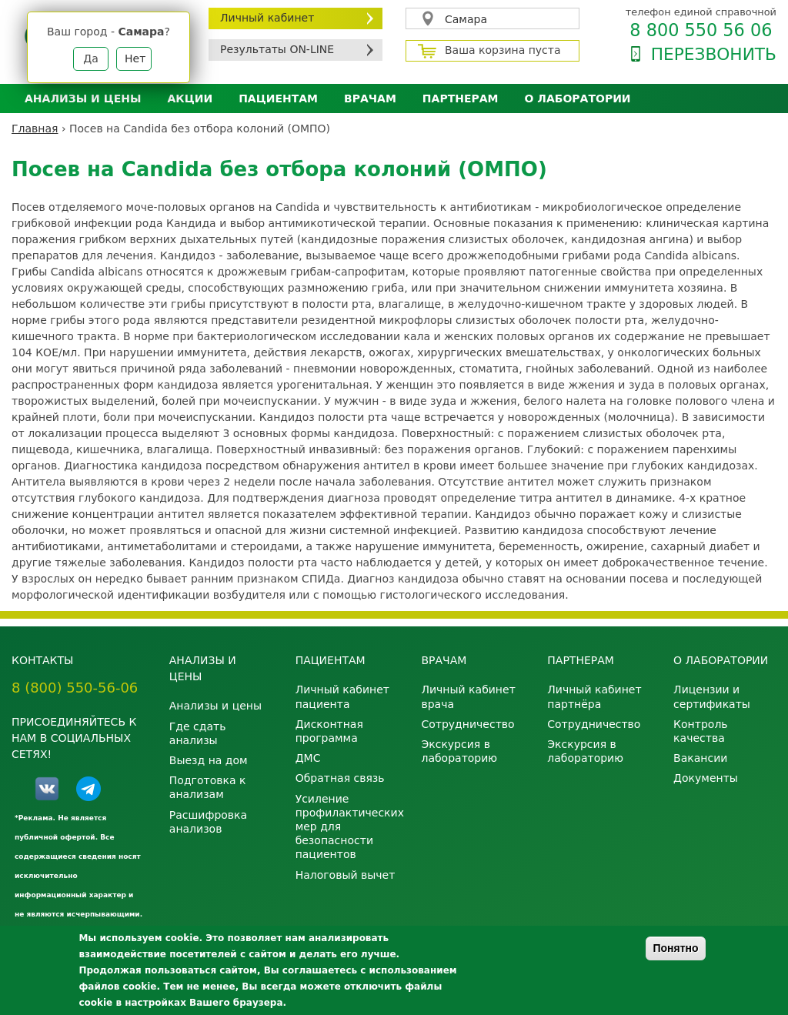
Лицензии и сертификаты (711, 696)
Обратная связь (340, 778)
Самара (466, 19)
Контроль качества (700, 731)
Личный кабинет (267, 18)
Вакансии (700, 758)
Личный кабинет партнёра (594, 696)
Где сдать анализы (197, 733)
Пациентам (278, 98)
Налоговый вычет (346, 875)
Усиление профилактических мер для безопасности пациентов (347, 827)
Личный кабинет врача (468, 696)
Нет (135, 58)
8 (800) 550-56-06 (75, 687)
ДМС (308, 758)
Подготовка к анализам (207, 787)
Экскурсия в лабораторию (459, 751)
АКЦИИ (189, 98)
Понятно (675, 948)
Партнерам (460, 98)
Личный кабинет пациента (342, 696)
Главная (35, 128)
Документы (705, 778)
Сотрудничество (467, 724)
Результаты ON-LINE (277, 49)
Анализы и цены (83, 98)
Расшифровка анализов (208, 822)
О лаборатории (578, 98)
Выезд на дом (208, 760)
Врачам (370, 98)
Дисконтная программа (329, 731)
